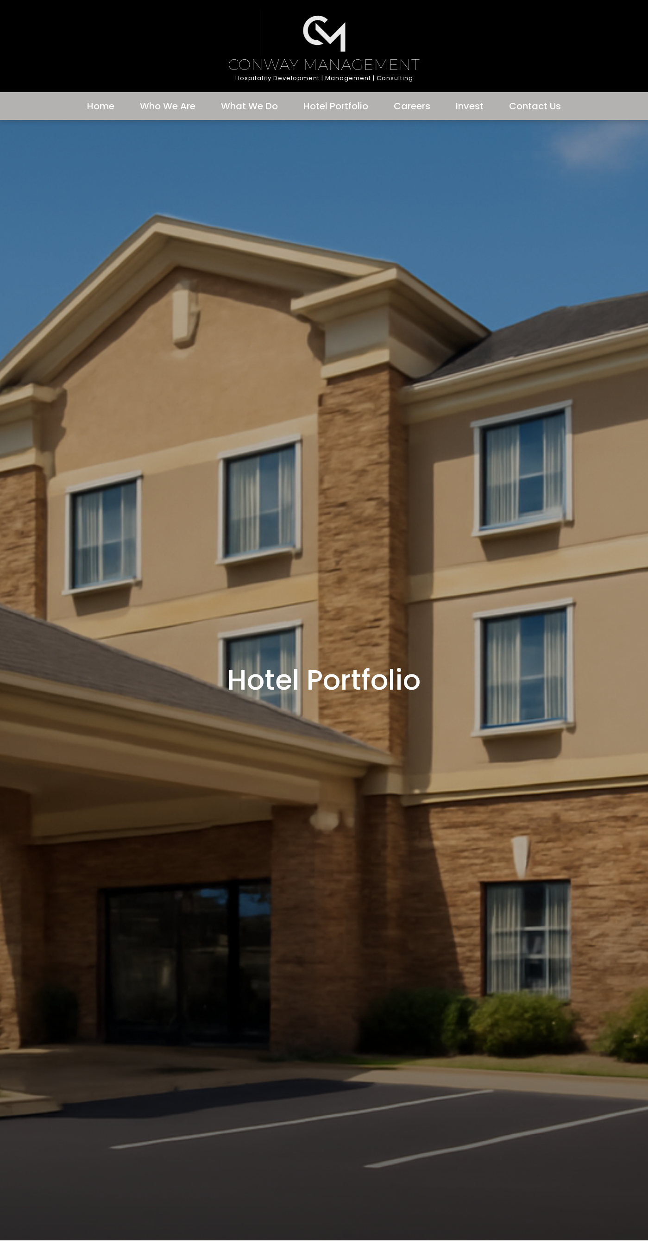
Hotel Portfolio (335, 106)
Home (100, 106)
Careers (412, 106)
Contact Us (535, 106)
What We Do (249, 106)
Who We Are (167, 106)
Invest (470, 106)
